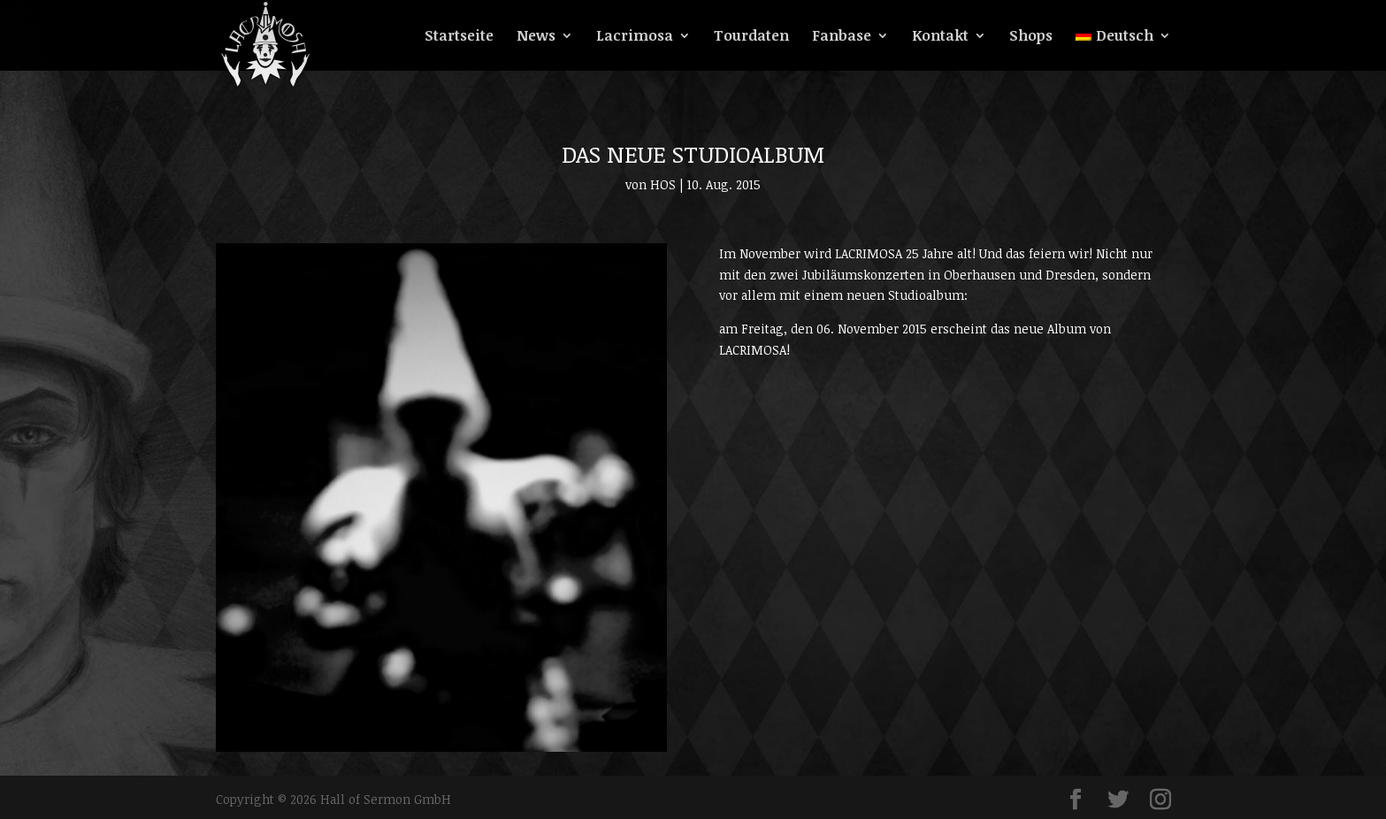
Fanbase (841, 37)
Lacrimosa (634, 37)
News (536, 37)
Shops (1031, 37)
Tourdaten (751, 37)
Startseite (459, 37)
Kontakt (940, 37)
